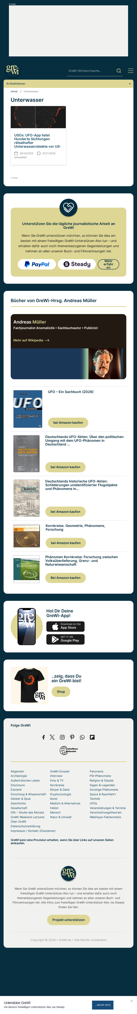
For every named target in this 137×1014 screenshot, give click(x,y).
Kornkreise (57, 785)
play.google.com (65, 640)
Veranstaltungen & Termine (108, 808)
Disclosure (18, 785)
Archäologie (19, 776)
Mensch (55, 813)
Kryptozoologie (60, 794)
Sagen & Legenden (102, 785)
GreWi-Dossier (60, 771)
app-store (65, 627)
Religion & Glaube (101, 781)
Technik (95, 799)
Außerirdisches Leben (25, 781)
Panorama (96, 771)
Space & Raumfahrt (103, 794)
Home (14, 91)
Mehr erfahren (108, 264)
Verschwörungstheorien (105, 813)
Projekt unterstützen (68, 920)
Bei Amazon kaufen (65, 578)
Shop (61, 692)
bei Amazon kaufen (68, 422)
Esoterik (16, 790)
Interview (56, 776)
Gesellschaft (19, 808)
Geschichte (18, 803)
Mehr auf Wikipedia (31, 340)
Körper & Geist (60, 790)
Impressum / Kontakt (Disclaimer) (33, 831)
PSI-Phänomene (100, 776)
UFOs (93, 803)
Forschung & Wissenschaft (28, 794)
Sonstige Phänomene (104, 790)
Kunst (53, 799)
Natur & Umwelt (61, 817)
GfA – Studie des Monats (27, 813)
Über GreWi (18, 822)
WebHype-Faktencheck (105, 817)
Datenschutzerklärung (25, 826)
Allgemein (17, 771)
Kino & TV (57, 781)
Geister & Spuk (21, 799)
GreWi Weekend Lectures (27, 817)
